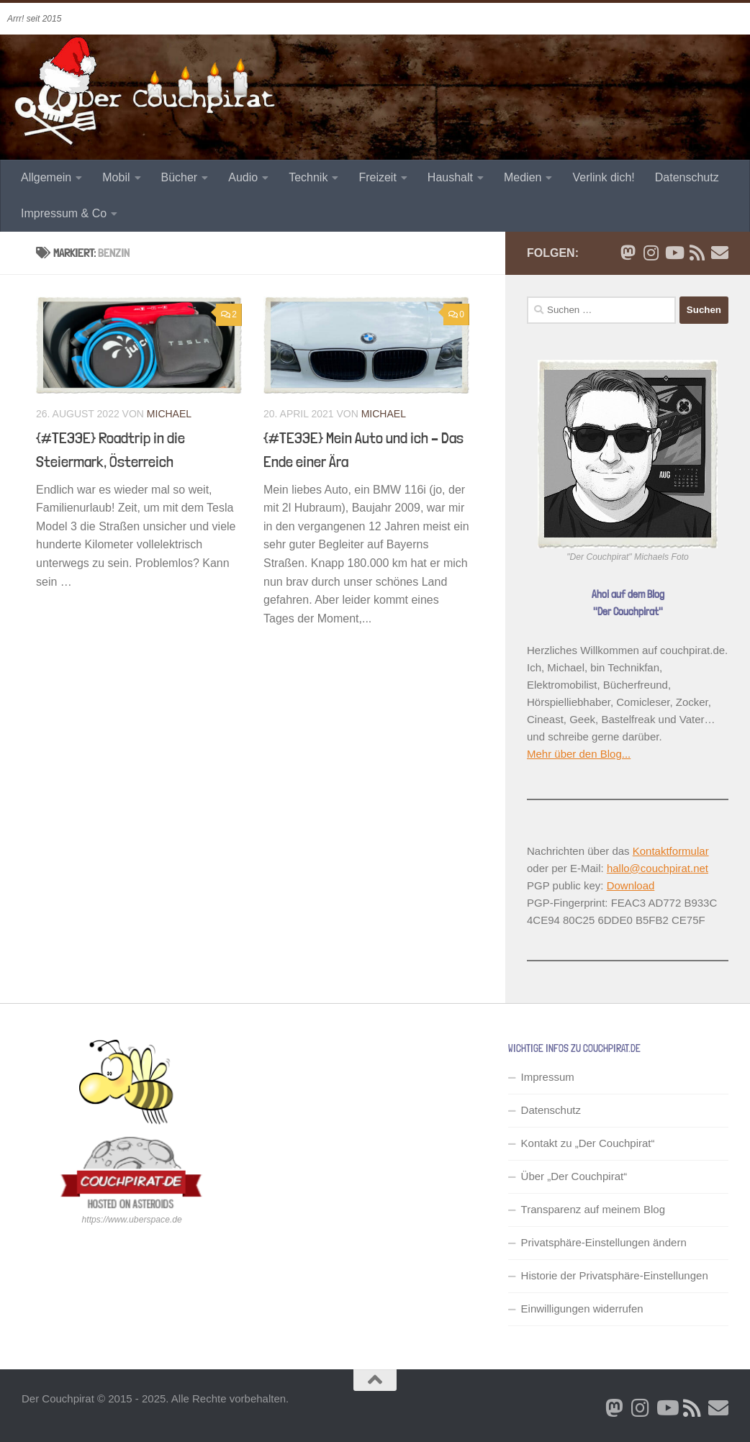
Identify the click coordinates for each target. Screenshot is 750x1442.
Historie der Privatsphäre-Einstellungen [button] (614, 1275)
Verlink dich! (603, 177)
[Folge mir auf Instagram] (650, 252)
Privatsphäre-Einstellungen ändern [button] (604, 1242)
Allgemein (46, 177)
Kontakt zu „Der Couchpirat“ (588, 1143)
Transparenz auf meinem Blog (593, 1209)
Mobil (116, 177)
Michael (169, 414)
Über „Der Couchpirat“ (574, 1176)
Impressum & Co (64, 213)
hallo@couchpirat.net (657, 868)
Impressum (547, 1077)
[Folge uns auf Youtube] (673, 252)
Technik (308, 177)
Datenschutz (687, 177)
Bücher (179, 177)
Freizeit (377, 177)
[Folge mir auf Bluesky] (627, 252)
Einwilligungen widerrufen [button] (582, 1308)
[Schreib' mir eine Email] (719, 252)
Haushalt (450, 177)
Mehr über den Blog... (579, 754)
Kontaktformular (671, 851)
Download (631, 885)
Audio (243, 177)
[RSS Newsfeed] (696, 252)
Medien (522, 177)
